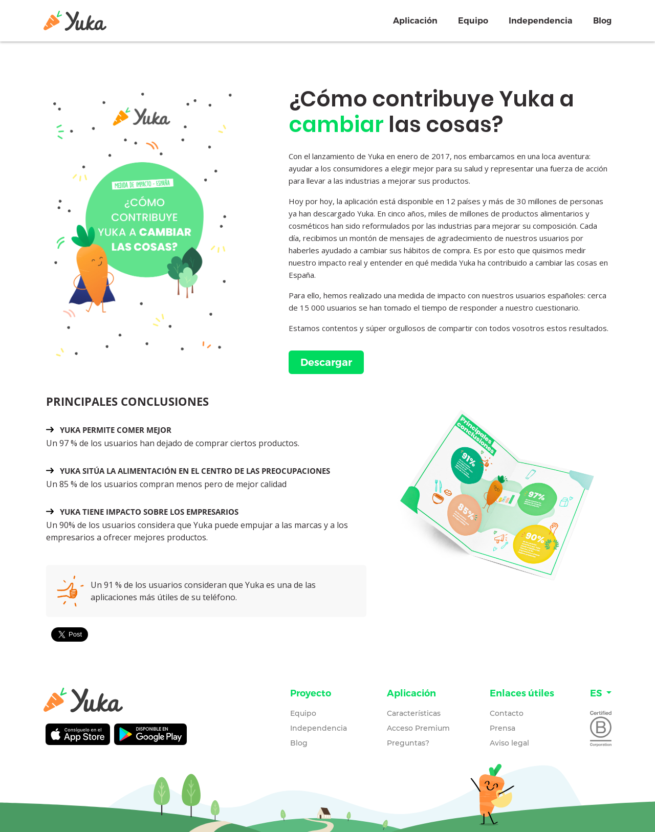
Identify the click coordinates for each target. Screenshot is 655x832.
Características (414, 713)
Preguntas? (408, 743)
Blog (602, 21)
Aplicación (415, 21)
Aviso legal (509, 743)
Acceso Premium (418, 728)
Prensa (502, 728)
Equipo (473, 21)
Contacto (506, 713)
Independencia (541, 21)
